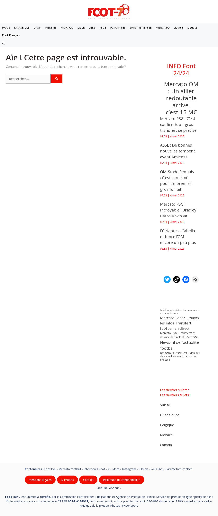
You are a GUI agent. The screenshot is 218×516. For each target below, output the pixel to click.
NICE (103, 27)
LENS (92, 27)
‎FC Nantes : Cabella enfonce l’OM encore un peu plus (178, 236)
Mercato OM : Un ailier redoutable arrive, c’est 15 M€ (181, 98)
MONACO (66, 27)
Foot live (50, 469)
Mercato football (70, 469)
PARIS (6, 27)
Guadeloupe (169, 414)
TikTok (143, 469)
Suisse (165, 404)
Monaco (166, 434)
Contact (88, 480)
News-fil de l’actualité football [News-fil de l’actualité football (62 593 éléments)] (179, 345)
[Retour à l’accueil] (109, 11)
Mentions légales (40, 480)
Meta (115, 469)
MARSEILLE (22, 27)
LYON (37, 27)
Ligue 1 (178, 27)
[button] (3, 43)
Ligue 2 (192, 27)
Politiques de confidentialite (121, 480)
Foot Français (11, 35)
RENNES (51, 27)
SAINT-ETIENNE (141, 27)
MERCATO (163, 27)
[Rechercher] (56, 78)
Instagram (129, 469)
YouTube (156, 469)
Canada (166, 444)
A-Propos (67, 480)
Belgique (167, 424)
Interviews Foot (94, 469)
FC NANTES (118, 27)
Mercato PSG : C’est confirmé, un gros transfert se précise (179, 124)
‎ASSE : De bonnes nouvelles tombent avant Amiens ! (177, 150)
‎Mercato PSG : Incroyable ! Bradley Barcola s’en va (178, 210)
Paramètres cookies (179, 469)
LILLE (81, 27)
